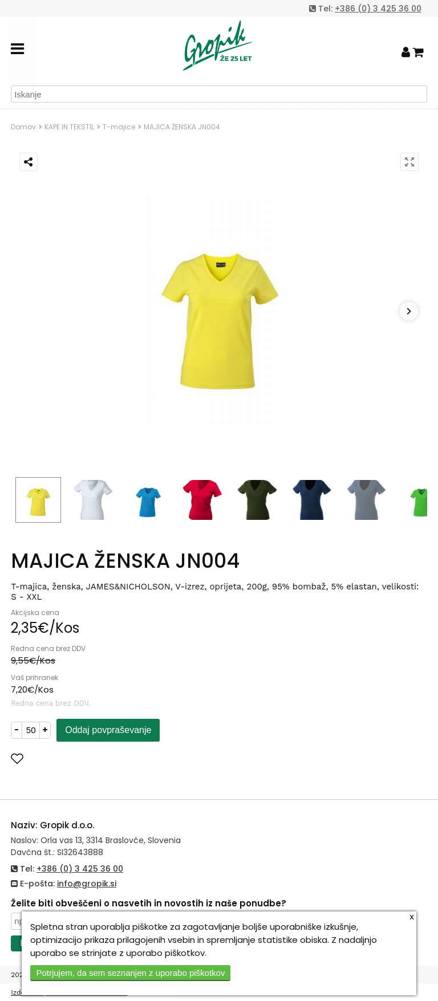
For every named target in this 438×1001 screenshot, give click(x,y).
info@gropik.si (86, 883)
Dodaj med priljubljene (73, 758)
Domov (23, 127)
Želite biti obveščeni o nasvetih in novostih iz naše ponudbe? (148, 903)
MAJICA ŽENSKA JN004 (182, 127)
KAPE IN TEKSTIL (69, 127)
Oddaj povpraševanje (108, 730)
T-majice (119, 127)
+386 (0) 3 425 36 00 (378, 8)
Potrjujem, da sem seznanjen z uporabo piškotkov (130, 973)
